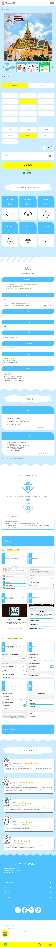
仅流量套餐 (14, 85)
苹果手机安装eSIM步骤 (28, 542)
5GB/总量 (10, 135)
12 (28, 113)
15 (46, 113)
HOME (3, 9)
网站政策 (10, 927)
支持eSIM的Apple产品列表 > (43, 427)
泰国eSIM (8, 9)
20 (9, 119)
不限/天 (46, 129)
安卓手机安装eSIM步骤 (28, 730)
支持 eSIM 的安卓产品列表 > (43, 453)
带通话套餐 (41, 85)
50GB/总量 (46, 135)
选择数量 (4, 147)
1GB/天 (10, 129)
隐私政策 (10, 929)
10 (9, 113)
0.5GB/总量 (10, 141)
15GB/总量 (28, 135)
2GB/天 (28, 129)
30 (28, 119)
